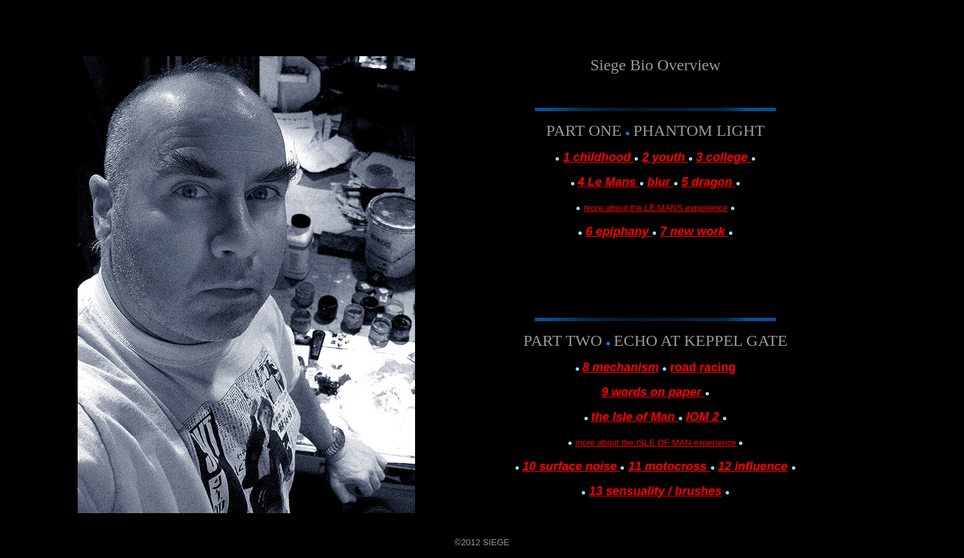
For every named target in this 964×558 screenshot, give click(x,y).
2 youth (665, 157)
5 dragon (708, 182)
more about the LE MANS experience (656, 208)
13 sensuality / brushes (655, 491)
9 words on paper (652, 392)
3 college (723, 157)
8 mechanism (620, 367)
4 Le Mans (608, 182)
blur (660, 182)
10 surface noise (571, 466)
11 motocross (669, 466)
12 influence (753, 466)
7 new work (694, 231)
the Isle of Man (634, 417)
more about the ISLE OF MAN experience (655, 443)
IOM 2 (704, 417)
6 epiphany (619, 231)
